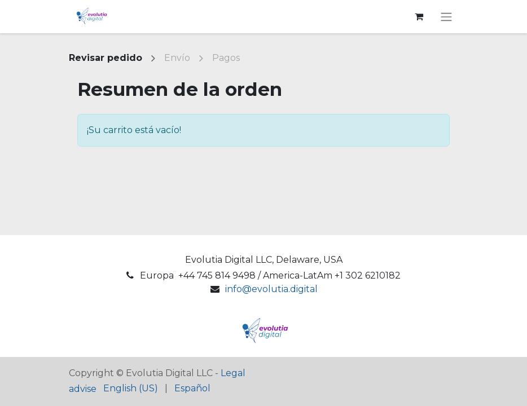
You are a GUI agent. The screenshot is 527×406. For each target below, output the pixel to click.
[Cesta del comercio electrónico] (418, 16)
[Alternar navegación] (446, 17)
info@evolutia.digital (271, 289)
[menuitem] (130, 388)
